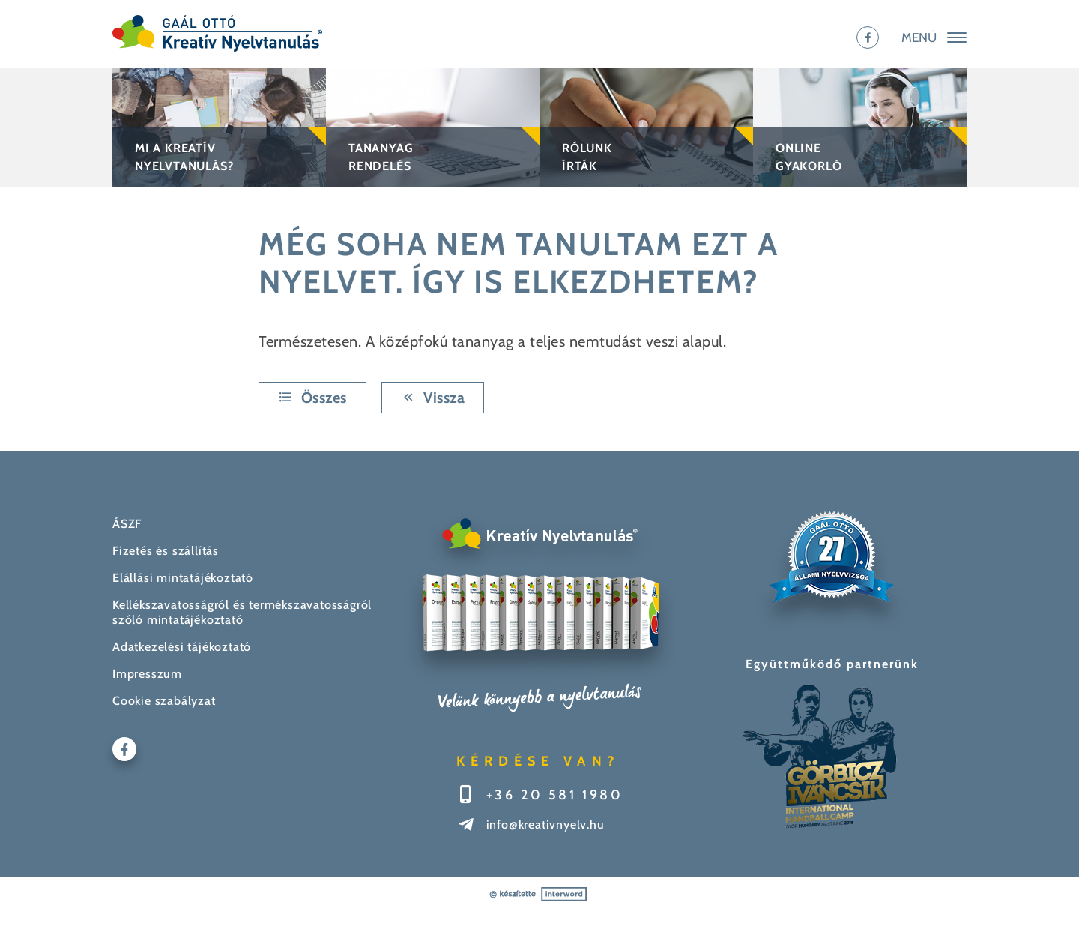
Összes (312, 397)
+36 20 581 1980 (554, 795)
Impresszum (147, 674)
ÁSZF (127, 524)
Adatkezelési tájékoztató (181, 647)
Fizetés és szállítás (165, 551)
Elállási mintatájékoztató (182, 578)
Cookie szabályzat (164, 701)
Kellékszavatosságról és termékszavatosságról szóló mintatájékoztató (242, 612)
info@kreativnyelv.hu (545, 825)
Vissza (433, 397)
